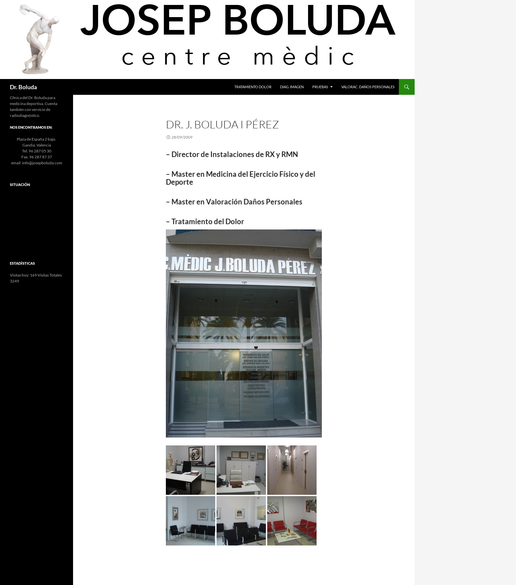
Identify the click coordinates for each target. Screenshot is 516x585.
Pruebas (320, 87)
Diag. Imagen (292, 87)
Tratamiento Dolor (252, 87)
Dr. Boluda (23, 87)
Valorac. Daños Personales (368, 87)
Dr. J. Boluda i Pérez (222, 124)
